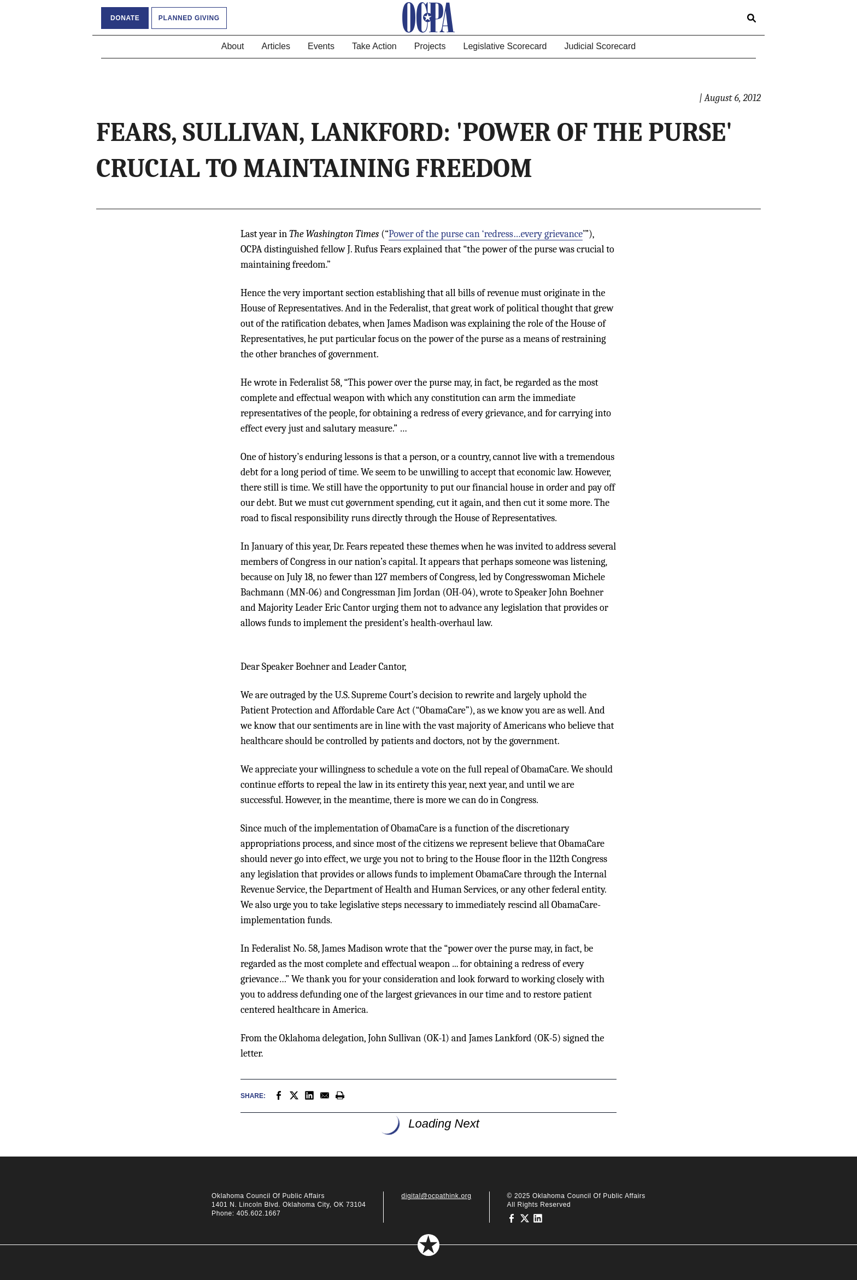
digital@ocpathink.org (436, 1196)
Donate (124, 18)
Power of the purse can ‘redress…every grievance (486, 234)
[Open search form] (751, 17)
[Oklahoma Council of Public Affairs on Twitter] (524, 1218)
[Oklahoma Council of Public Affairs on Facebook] (511, 1218)
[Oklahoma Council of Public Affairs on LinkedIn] (537, 1218)
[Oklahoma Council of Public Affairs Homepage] (428, 17)
